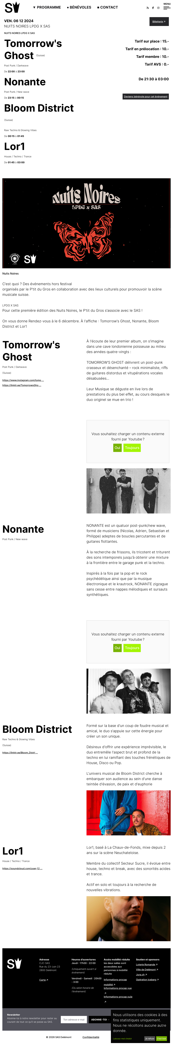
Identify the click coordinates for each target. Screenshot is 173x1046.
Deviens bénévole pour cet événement (145, 96)
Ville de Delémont (146, 969)
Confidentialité (91, 1037)
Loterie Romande (145, 964)
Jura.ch (140, 974)
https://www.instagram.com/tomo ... (23, 380)
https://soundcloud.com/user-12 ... (22, 868)
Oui (117, 448)
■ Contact (107, 7)
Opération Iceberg (146, 979)
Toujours (132, 448)
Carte (42, 979)
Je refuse (149, 1038)
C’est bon (161, 1038)
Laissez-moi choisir (122, 1038)
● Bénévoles (79, 7)
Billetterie (157, 21)
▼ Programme (47, 7)
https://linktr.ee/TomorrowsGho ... (21, 385)
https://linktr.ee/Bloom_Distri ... (20, 752)
